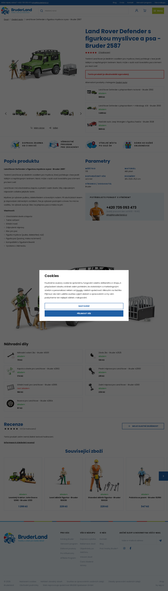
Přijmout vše (84, 313)
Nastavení (84, 306)
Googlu (79, 290)
